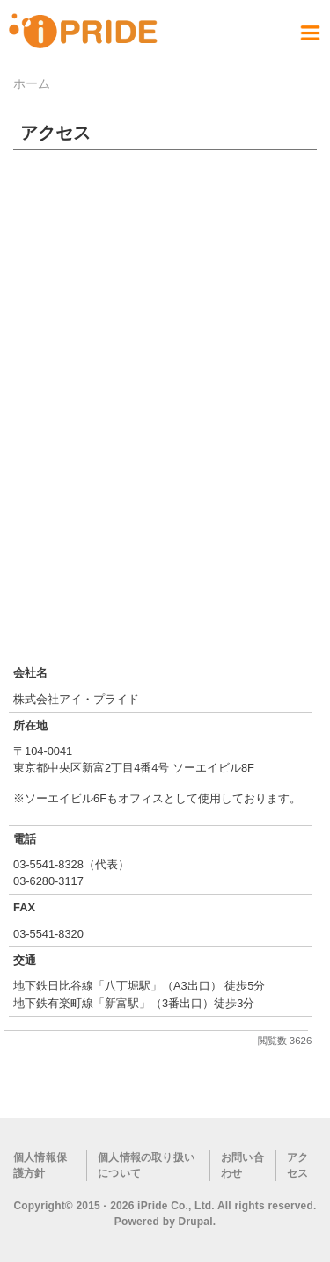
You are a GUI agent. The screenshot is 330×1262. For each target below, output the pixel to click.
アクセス (297, 1165)
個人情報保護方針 (40, 1165)
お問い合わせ (242, 1165)
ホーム (31, 83)
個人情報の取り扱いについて (146, 1165)
